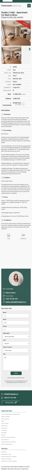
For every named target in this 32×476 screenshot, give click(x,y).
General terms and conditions (8, 442)
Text (4, 354)
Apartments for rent (6, 454)
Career (2, 421)
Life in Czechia (4, 423)
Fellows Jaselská (5, 416)
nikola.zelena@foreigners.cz (16, 302)
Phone (5, 326)
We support (4, 428)
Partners (3, 435)
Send (16, 373)
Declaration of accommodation (9, 461)
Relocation (4, 452)
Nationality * (6, 333)
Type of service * (7, 347)
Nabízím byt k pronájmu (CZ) (8, 437)
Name (4, 312)
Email (4, 319)
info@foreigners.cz (11, 394)
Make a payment (5, 419)
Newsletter (4, 432)
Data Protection (5, 439)
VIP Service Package (6, 459)
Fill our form (11, 402)
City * (4, 340)
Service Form (4, 425)
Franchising (4, 430)
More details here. (21, 382)
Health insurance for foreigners (9, 456)
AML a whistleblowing (6, 444)
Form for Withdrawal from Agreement (10, 414)
